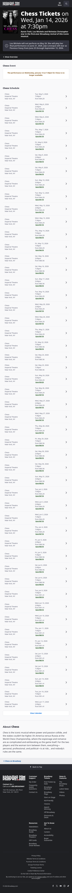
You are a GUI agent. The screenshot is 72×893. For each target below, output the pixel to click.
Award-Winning (47, 808)
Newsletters (33, 827)
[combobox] (65, 3)
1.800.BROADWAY (17, 786)
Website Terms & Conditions (36, 859)
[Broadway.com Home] (11, 3)
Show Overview (10, 57)
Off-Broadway (49, 812)
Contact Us (7, 784)
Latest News (64, 789)
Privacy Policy (36, 856)
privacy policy (41, 877)
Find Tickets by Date (49, 783)
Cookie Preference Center (36, 871)
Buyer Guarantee (48, 839)
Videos (62, 792)
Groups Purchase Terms (36, 865)
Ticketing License (36, 868)
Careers (47, 832)
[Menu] (60, 4)
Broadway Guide (33, 831)
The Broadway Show (63, 784)
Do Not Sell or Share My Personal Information (36, 874)
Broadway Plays (48, 793)
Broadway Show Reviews (34, 844)
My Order (32, 782)
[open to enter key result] (66, 3)
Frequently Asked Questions (33, 787)
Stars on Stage (49, 797)
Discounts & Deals (48, 816)
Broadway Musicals (48, 788)
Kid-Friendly (48, 800)
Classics (47, 804)
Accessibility (48, 835)
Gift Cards (33, 840)
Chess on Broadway (12, 761)
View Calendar (36, 713)
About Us (47, 828)
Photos (62, 795)
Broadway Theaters (33, 836)
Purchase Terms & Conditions (36, 862)
